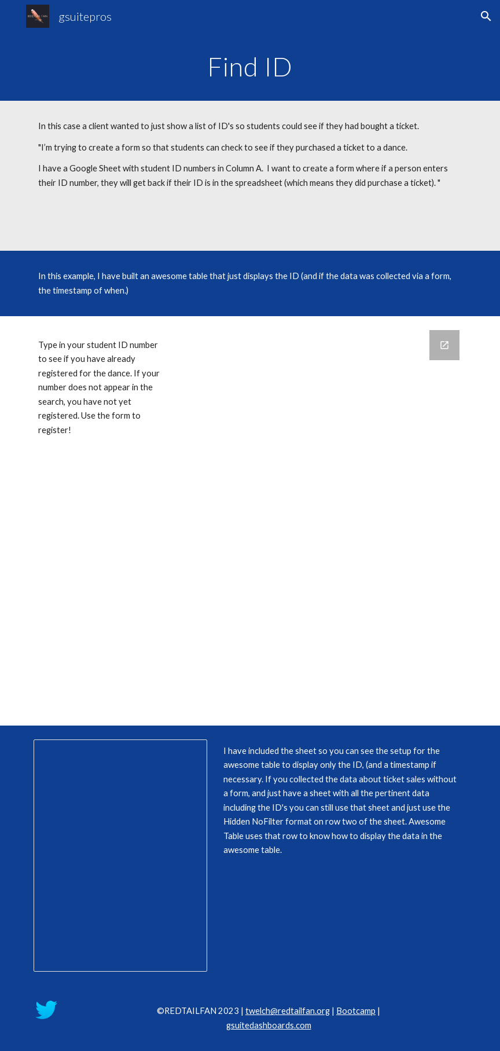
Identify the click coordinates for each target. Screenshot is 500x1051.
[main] (250, 66)
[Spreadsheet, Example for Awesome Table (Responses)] (121, 855)
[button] (486, 16)
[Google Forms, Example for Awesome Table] (324, 521)
